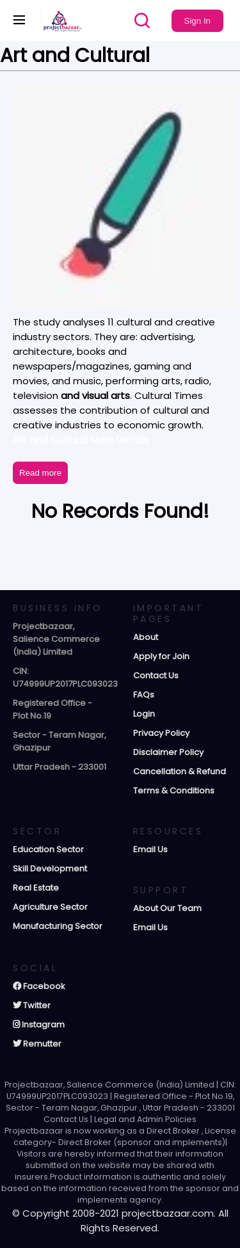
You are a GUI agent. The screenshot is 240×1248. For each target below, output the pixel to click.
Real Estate (36, 888)
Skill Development (50, 868)
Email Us (150, 849)
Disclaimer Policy (168, 752)
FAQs (143, 695)
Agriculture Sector (50, 907)
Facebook (39, 986)
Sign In (197, 21)
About (145, 637)
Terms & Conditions (173, 790)
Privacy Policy (161, 733)
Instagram (39, 1024)
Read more (40, 473)
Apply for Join (161, 656)
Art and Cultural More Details (81, 439)
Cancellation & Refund (179, 771)
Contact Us (156, 675)
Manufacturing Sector (57, 926)
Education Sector (48, 849)
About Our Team (167, 908)
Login (144, 714)
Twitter (32, 1005)
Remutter (37, 1044)
